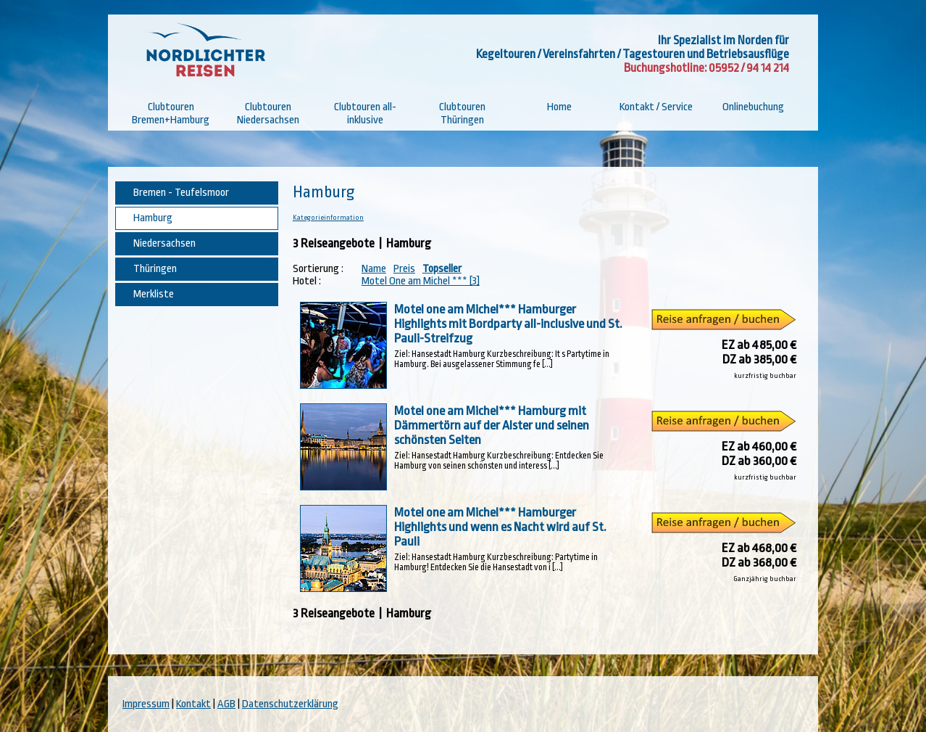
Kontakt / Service (656, 107)
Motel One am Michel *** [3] (421, 281)
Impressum (146, 704)
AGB (226, 704)
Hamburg (152, 218)
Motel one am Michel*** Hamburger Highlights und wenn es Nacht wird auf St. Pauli (500, 526)
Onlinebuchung (753, 107)
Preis (404, 269)
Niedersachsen (164, 243)
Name (374, 269)
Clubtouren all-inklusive (365, 113)
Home (559, 107)
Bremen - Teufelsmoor (181, 192)
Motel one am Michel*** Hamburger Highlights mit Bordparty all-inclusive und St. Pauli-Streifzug (508, 323)
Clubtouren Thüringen (462, 113)
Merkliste (153, 294)
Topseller (442, 269)
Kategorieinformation (328, 217)
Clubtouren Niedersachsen (268, 113)
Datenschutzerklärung (290, 704)
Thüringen (155, 269)
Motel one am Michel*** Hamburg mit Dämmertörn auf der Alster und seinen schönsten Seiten (491, 425)
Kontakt (193, 704)
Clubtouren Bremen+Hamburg (170, 113)
